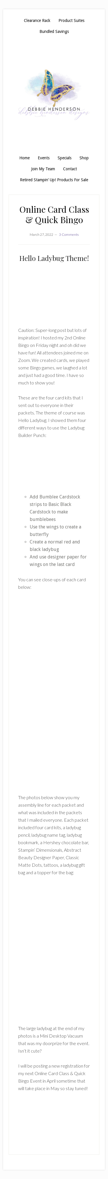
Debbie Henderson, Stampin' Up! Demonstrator (54, 94)
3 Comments (69, 234)
